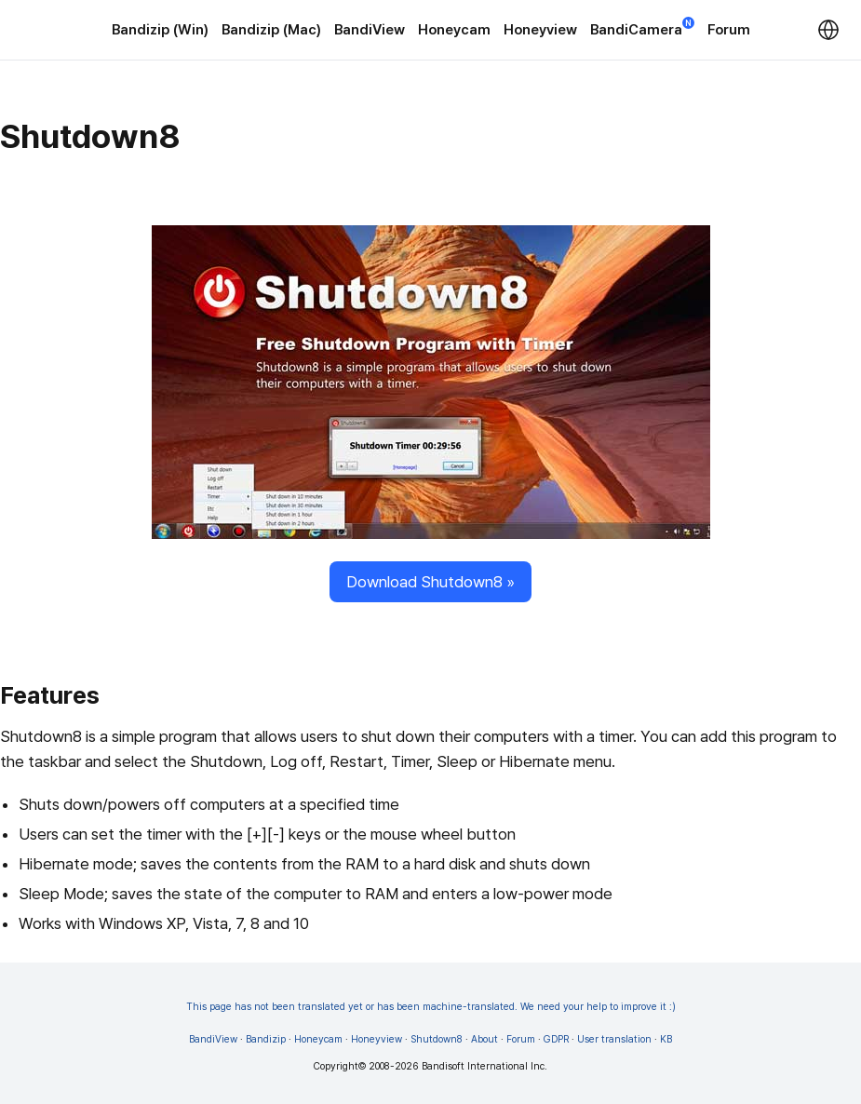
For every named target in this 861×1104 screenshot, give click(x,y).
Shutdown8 (436, 1039)
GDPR (556, 1039)
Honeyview (540, 29)
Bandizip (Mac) (271, 29)
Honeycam (454, 29)
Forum (728, 29)
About (484, 1039)
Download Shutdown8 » (430, 581)
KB (666, 1039)
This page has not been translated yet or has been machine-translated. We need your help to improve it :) (431, 1007)
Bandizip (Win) (160, 29)
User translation (614, 1039)
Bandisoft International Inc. (484, 1066)
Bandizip (266, 1039)
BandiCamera (642, 28)
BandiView (369, 29)
